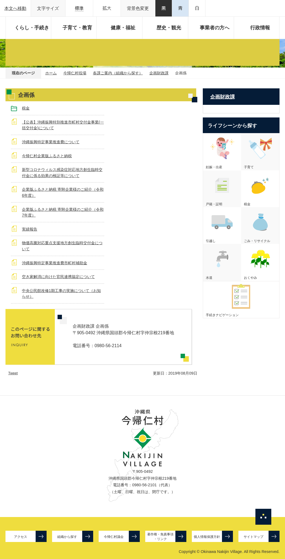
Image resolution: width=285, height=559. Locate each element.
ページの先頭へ (263, 517)
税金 (26, 108)
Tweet (13, 373)
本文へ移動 (15, 8)
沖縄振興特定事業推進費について (50, 142)
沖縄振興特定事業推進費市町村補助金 (54, 263)
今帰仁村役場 (74, 73)
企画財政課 (159, 73)
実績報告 (29, 229)
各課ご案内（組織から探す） (118, 73)
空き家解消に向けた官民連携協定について (58, 276)
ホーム (51, 73)
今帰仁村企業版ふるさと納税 (47, 156)
